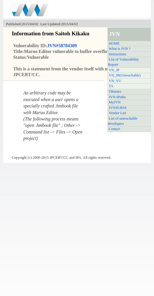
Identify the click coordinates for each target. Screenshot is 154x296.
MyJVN (114, 102)
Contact (114, 129)
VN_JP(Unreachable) (124, 75)
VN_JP (114, 70)
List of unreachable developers (122, 121)
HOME (114, 43)
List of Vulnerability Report (123, 62)
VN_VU (115, 81)
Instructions (117, 54)
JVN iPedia (117, 97)
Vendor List (117, 113)
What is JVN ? (119, 49)
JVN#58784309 (62, 45)
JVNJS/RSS (118, 108)
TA (111, 86)
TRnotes (115, 91)
